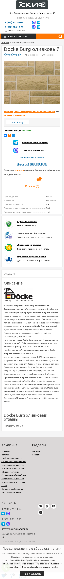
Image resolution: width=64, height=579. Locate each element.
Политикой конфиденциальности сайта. (40, 567)
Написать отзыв (13, 425)
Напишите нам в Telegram (35, 142)
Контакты (5, 451)
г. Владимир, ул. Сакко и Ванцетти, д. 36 (33, 12)
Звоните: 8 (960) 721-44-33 (32, 163)
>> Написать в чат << (32, 157)
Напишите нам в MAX (35, 150)
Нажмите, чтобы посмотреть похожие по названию (29, 111)
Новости (36, 454)
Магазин (36, 451)
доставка (19, 170)
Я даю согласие (32, 573)
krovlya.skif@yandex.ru (14, 528)
